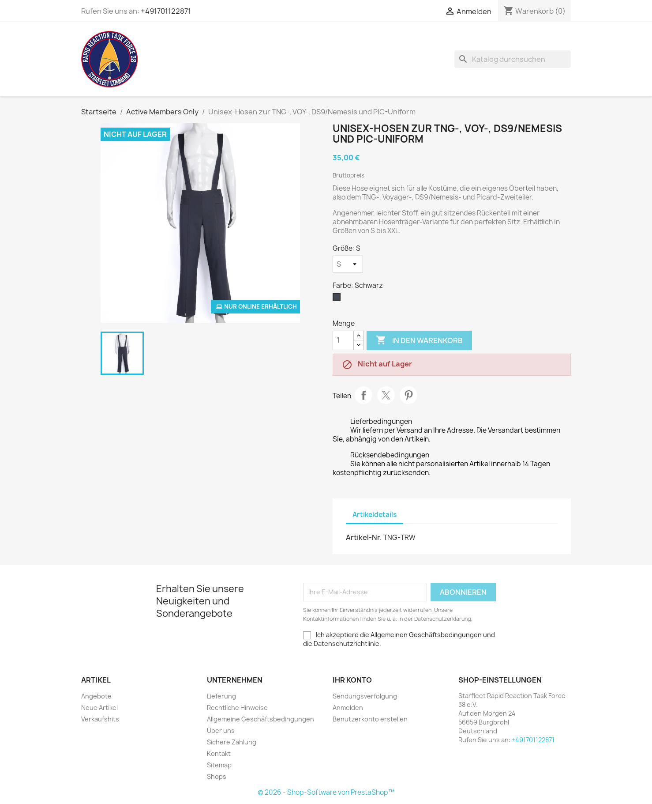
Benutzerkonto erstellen (370, 719)
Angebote (96, 696)
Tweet (386, 395)
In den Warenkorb (419, 340)
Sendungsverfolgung (365, 696)
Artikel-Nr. (364, 537)
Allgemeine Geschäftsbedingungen (260, 719)
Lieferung (221, 696)
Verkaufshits (100, 719)
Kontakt (219, 753)
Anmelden (348, 707)
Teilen (363, 395)
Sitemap (219, 765)
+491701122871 (166, 11)
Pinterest (408, 395)
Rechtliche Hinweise (237, 707)
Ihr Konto (352, 680)
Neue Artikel (99, 707)
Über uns (221, 730)
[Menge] (343, 340)
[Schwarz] (338, 299)
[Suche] (512, 59)
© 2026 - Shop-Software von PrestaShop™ (326, 792)
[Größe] (348, 264)
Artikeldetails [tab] (374, 514)
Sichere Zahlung (231, 742)
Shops (216, 776)
